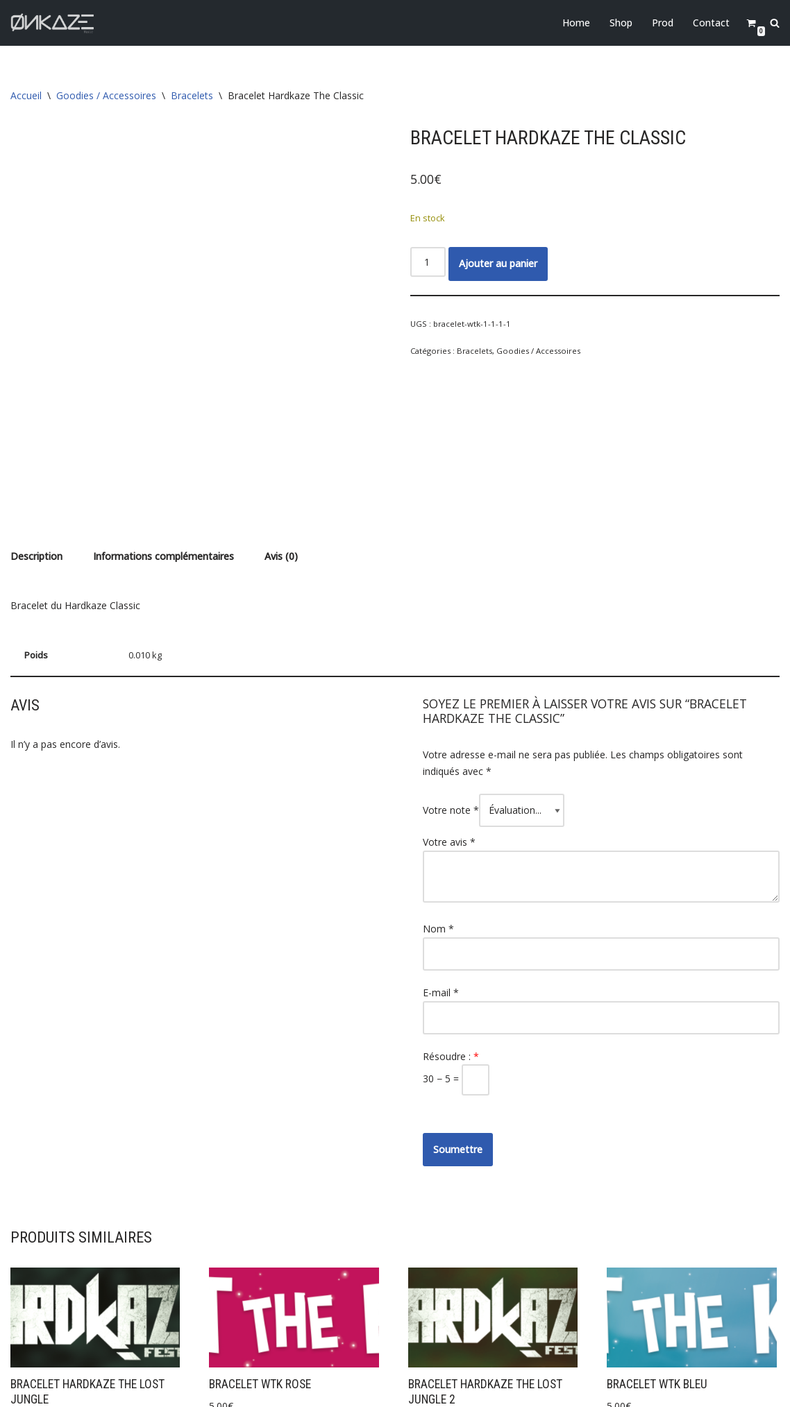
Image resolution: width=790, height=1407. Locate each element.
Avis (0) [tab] (281, 417)
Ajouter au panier (498, 263)
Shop (621, 22)
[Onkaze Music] (52, 22)
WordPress (129, 1390)
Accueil (26, 95)
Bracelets (192, 95)
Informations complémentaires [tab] (163, 417)
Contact (711, 22)
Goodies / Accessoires (106, 95)
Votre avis (449, 702)
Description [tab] (36, 417)
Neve (22, 1390)
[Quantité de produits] (428, 262)
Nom (438, 789)
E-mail (441, 853)
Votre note (451, 670)
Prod (662, 22)
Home (576, 22)
